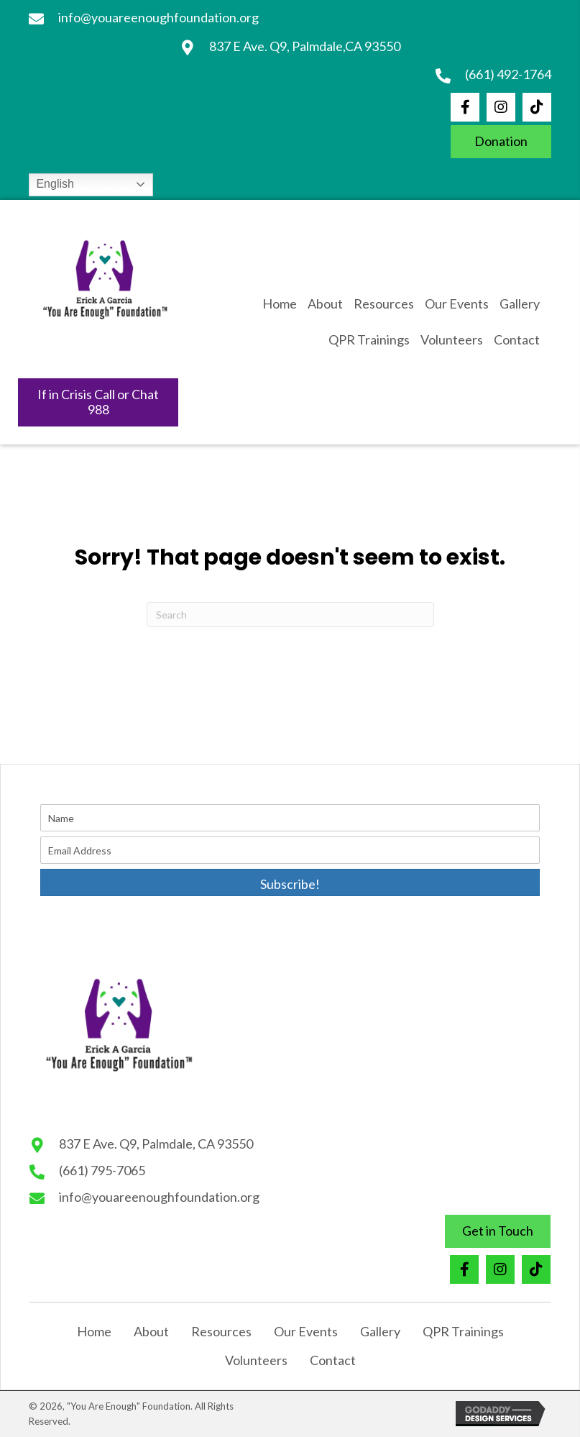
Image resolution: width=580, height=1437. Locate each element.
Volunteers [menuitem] (256, 1360)
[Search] (290, 614)
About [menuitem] (151, 1331)
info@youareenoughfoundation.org (158, 17)
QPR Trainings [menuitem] (463, 1331)
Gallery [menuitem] (380, 1331)
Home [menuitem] (94, 1331)
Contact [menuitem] (333, 1360)
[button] (465, 107)
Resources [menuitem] (221, 1331)
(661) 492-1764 (508, 74)
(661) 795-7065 (102, 1170)
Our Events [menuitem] (306, 1331)
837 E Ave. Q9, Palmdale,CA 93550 (304, 46)
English (53, 184)
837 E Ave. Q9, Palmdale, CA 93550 (156, 1143)
